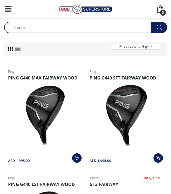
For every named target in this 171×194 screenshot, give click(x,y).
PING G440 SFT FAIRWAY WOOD (126, 78)
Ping (11, 71)
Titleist (95, 178)
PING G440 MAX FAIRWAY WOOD (45, 78)
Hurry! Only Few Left (153, 178)
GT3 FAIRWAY (106, 185)
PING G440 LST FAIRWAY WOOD (45, 185)
